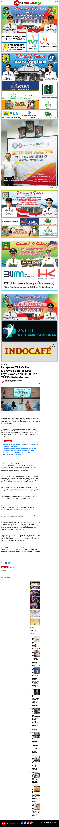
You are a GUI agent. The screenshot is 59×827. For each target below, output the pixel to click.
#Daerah (11, 567)
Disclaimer (53, 822)
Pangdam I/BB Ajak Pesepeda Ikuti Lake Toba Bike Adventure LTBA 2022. (35, 763)
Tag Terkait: (5, 567)
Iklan (42, 824)
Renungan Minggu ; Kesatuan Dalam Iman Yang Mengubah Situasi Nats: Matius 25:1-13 (36, 658)
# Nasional (33, 630)
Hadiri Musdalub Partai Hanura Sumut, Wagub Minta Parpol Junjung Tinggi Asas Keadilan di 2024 (36, 794)
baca (36, 383)
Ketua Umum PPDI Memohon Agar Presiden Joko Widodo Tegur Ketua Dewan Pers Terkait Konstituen (35, 697)
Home (2, 364)
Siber (47, 822)
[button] (57, 1)
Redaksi (43, 822)
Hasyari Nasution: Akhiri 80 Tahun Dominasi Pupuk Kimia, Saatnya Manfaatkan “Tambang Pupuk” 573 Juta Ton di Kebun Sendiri (36, 677)
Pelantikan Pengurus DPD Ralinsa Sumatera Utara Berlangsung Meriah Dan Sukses (17, 453)
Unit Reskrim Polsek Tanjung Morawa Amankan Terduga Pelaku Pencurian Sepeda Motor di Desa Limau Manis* (19, 449)
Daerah (5, 364)
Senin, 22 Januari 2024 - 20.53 (9, 381)
